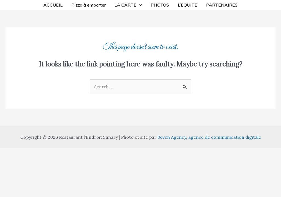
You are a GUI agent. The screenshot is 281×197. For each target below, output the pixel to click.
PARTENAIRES (222, 5)
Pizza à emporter (88, 5)
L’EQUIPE (187, 5)
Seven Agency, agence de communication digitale (209, 137)
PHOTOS (160, 5)
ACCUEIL (53, 5)
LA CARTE (128, 5)
